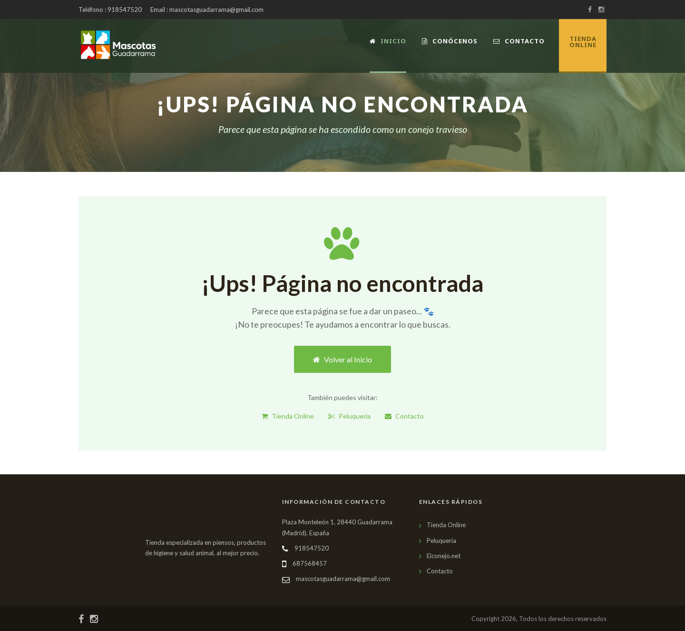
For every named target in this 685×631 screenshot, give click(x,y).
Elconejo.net (443, 556)
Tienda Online (288, 416)
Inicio (388, 41)
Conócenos (450, 41)
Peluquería (349, 416)
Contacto (519, 41)
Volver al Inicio (342, 359)
